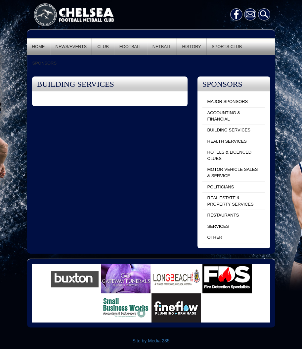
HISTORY (191, 46)
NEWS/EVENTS (71, 46)
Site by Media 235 (150, 340)
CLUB (103, 46)
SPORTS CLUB (227, 46)
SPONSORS (44, 63)
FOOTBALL (130, 46)
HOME (38, 46)
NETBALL (162, 46)
